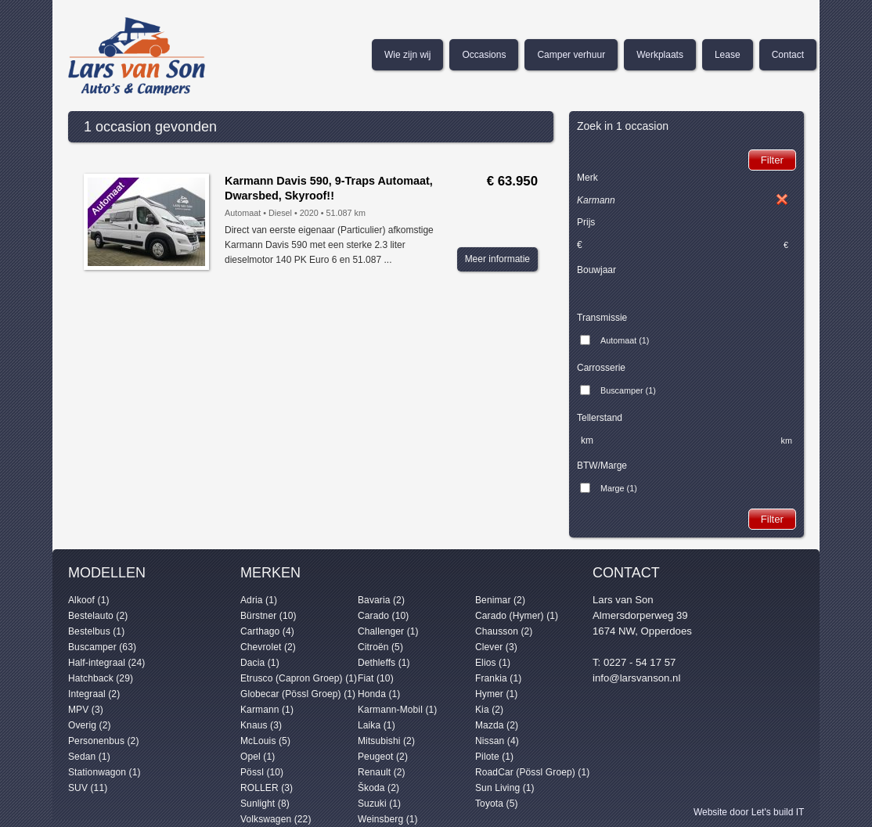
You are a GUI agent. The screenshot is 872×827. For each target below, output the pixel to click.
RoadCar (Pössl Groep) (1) (532, 772)
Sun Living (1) (505, 787)
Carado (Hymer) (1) (516, 615)
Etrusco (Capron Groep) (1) (298, 678)
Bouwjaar (596, 269)
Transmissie (602, 317)
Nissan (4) (497, 740)
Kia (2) (489, 709)
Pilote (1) (494, 756)
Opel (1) (257, 756)
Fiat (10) (376, 678)
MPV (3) (85, 709)
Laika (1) (376, 725)
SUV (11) (87, 787)
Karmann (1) (267, 709)
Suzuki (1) (379, 803)
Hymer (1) (496, 694)
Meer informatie (497, 258)
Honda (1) (379, 694)
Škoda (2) (378, 787)
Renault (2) (381, 772)
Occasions (484, 54)
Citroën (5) (380, 647)
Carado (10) (383, 615)
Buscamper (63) (102, 647)
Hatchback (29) (100, 678)
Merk (587, 177)
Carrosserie (601, 367)
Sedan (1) (89, 756)
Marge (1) (618, 488)
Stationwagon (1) (104, 772)
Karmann (596, 200)
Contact (788, 54)
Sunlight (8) (265, 803)
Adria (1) (258, 600)
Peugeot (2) (383, 756)
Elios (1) (492, 662)
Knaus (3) (261, 725)
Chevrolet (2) (268, 647)
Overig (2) (89, 725)
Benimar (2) (500, 600)
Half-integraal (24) (106, 662)
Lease (727, 54)
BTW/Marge (602, 465)
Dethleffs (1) (384, 662)
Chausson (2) (503, 631)
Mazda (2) (496, 725)
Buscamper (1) (628, 390)
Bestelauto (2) (98, 615)
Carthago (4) (267, 631)
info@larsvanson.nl (636, 678)
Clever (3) (496, 647)
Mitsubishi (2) (386, 740)
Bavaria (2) (381, 600)
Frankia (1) (498, 678)
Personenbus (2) (103, 740)
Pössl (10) (261, 772)
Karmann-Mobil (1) (397, 709)
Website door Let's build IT (749, 812)
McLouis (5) (265, 740)
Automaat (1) (624, 340)
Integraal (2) (94, 694)
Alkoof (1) (89, 600)
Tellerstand (599, 417)
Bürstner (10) (268, 615)
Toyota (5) (496, 803)
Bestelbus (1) (96, 631)
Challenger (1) (388, 631)
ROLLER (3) (266, 787)
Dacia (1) (259, 662)
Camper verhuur (571, 54)
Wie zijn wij (407, 54)
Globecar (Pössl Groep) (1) (297, 694)
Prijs (586, 222)
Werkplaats (659, 54)
